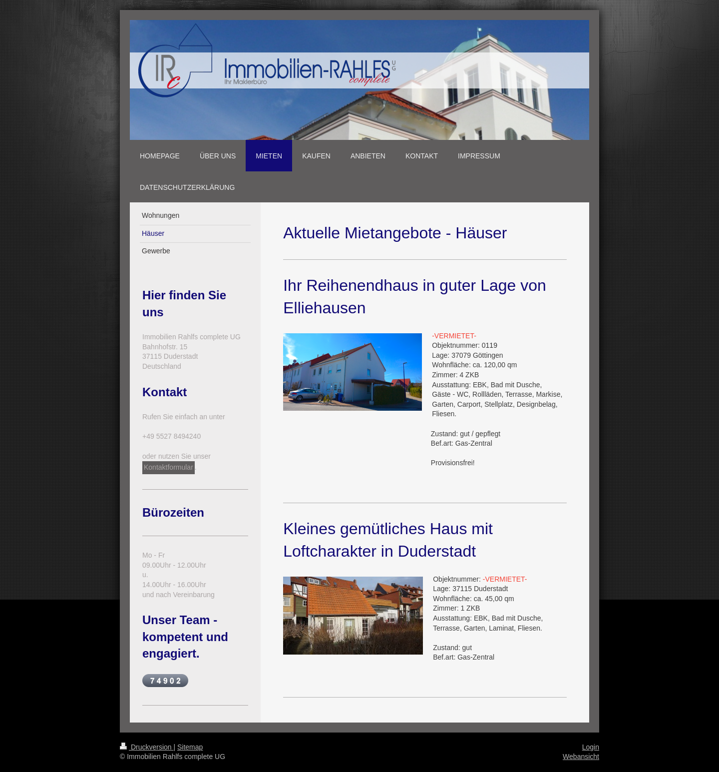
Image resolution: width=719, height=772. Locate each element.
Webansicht (581, 757)
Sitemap (190, 747)
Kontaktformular (168, 467)
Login (590, 747)
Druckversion (146, 747)
